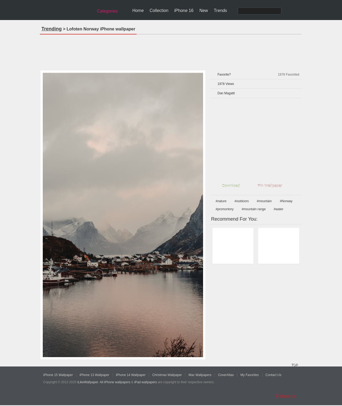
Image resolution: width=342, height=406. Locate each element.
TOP (294, 365)
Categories (107, 11)
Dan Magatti (226, 93)
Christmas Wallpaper (167, 375)
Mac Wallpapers (200, 375)
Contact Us (273, 375)
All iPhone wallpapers (115, 382)
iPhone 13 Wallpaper (94, 375)
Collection (159, 10)
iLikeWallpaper (87, 382)
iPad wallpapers (145, 382)
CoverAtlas (226, 375)
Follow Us (286, 396)
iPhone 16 (183, 10)
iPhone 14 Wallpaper (131, 375)
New (203, 10)
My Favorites (249, 375)
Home (138, 10)
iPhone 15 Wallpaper (58, 375)
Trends (220, 10)
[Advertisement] (171, 50)
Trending (51, 29)
